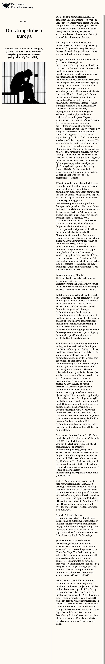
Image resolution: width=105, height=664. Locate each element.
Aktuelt (24, 21)
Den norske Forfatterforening (17, 5)
